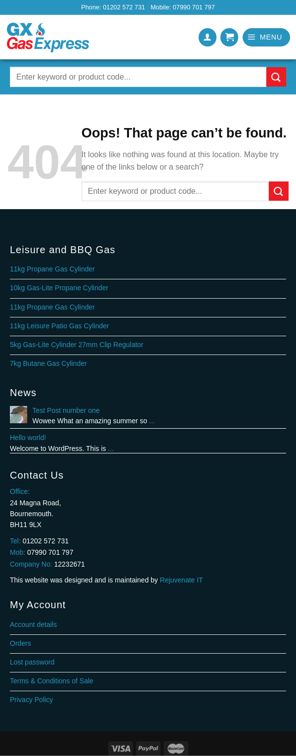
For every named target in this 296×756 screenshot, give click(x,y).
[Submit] (276, 77)
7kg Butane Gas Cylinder (48, 363)
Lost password (32, 662)
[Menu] (266, 37)
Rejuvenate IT (181, 580)
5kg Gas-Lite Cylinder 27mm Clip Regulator (76, 345)
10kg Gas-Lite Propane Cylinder (59, 288)
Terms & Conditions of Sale (51, 681)
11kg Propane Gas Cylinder (52, 269)
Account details (33, 624)
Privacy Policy (31, 700)
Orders (20, 643)
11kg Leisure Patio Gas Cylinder (59, 326)
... (152, 421)
